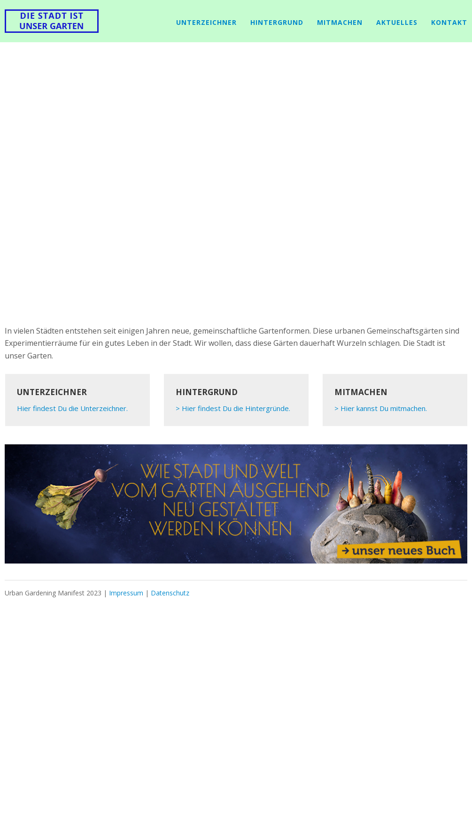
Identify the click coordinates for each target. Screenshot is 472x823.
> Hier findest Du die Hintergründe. (233, 408)
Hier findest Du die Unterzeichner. (72, 408)
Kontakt (449, 22)
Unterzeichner (206, 22)
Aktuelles (397, 22)
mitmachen (340, 22)
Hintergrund (276, 22)
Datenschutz (170, 592)
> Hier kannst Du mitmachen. (380, 408)
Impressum (126, 592)
